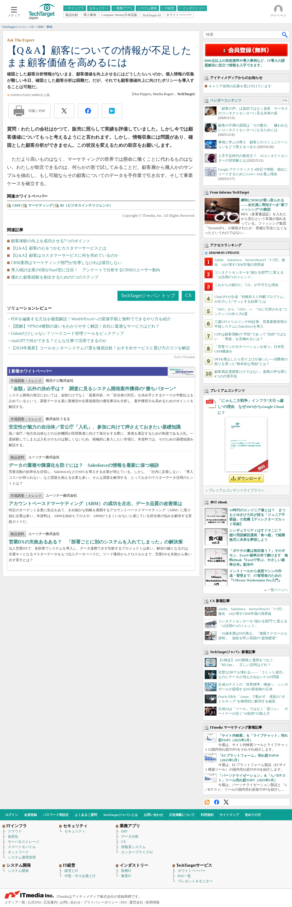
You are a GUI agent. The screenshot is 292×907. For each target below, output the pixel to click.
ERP (124, 831)
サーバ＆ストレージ (23, 842)
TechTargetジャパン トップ (148, 295)
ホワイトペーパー (192, 871)
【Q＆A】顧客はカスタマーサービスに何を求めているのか (65, 255)
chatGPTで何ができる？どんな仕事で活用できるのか (59, 341)
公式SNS (34, 902)
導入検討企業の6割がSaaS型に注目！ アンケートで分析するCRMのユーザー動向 (85, 270)
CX (188, 295)
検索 (285, 34)
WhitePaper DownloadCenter (181, 372)
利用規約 (207, 814)
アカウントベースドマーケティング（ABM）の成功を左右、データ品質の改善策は (95, 503)
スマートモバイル (22, 847)
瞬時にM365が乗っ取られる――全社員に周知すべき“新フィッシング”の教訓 (264, 205)
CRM (16, 205)
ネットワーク (18, 852)
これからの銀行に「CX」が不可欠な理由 (246, 285)
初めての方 (253, 814)
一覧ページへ (277, 590)
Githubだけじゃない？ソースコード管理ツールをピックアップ (67, 333)
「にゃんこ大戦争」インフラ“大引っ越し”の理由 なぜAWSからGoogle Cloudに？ (251, 406)
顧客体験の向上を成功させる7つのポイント (50, 241)
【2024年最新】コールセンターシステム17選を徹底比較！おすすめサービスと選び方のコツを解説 (100, 348)
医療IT (126, 871)
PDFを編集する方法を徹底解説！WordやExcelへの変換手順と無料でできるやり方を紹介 (91, 319)
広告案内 (51, 902)
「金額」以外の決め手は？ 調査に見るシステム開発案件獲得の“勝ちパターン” (92, 388)
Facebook (216, 802)
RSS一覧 (184, 876)
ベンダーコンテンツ (225, 100)
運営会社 (136, 902)
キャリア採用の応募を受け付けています (240, 86)
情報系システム (133, 847)
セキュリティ (75, 831)
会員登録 (30, 814)
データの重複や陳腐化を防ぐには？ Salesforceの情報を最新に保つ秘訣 (84, 465)
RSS (207, 802)
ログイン (11, 814)
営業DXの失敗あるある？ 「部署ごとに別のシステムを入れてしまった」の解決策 (96, 541)
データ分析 (130, 836)
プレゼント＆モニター (195, 881)
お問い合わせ (153, 814)
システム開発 (18, 871)
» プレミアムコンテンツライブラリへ (235, 490)
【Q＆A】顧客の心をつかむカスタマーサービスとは (58, 248)
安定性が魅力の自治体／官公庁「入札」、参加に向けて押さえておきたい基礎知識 (95, 426)
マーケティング (40, 205)
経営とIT (71, 871)
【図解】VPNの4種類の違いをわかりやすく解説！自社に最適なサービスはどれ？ (85, 326)
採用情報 (153, 902)
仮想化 (13, 836)
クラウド (15, 831)
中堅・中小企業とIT (80, 876)
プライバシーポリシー (100, 902)
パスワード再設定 (56, 814)
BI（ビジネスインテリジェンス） (86, 205)
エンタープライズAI (137, 852)
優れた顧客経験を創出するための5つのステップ (54, 277)
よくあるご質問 (86, 814)
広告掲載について (182, 814)
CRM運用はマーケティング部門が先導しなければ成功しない (66, 263)
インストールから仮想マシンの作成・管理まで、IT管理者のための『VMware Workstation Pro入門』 (255, 575)
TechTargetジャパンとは (120, 814)
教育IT (126, 876)
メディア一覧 (14, 902)
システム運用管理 (22, 857)
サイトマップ (229, 814)
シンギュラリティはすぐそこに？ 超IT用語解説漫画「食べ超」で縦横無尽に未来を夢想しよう (257, 535)
